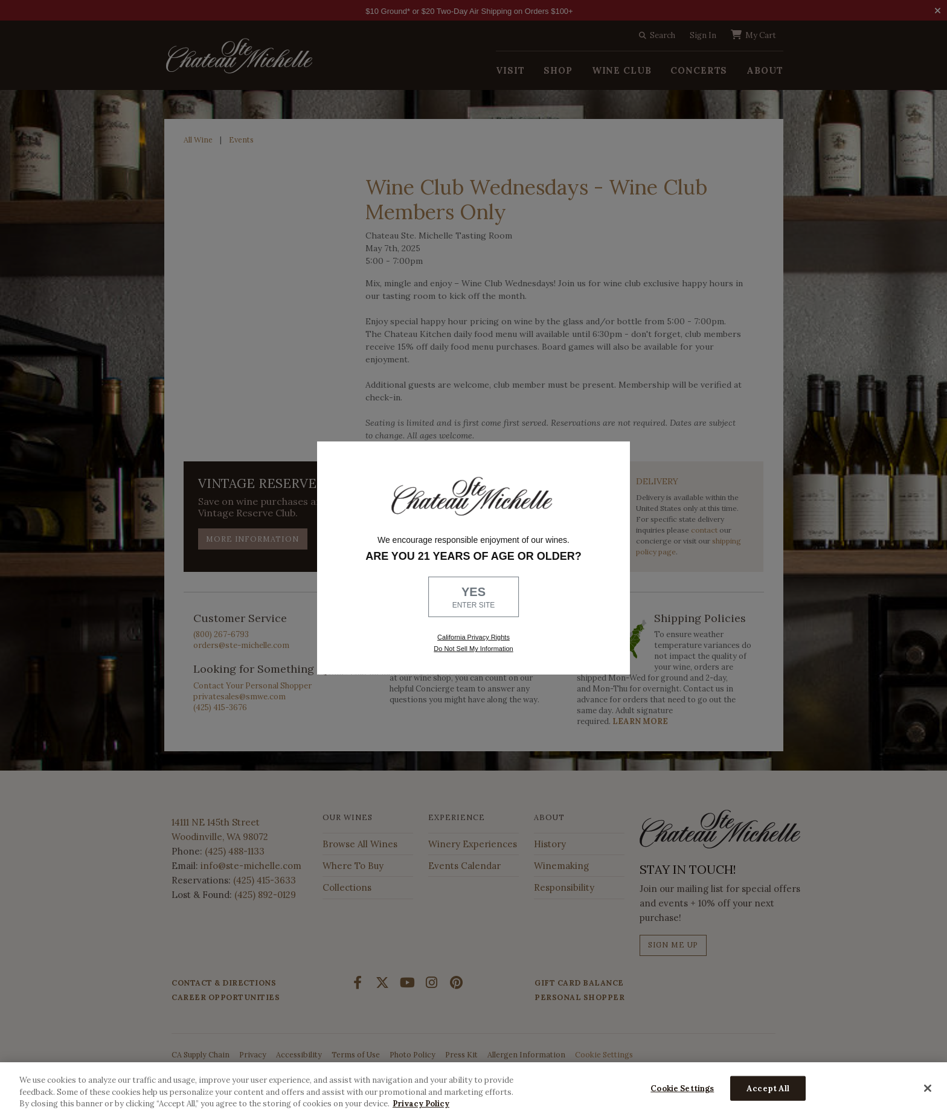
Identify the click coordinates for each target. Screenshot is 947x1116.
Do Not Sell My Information (473, 648)
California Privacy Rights (473, 637)
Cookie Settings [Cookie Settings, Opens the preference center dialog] (682, 1088)
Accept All (767, 1088)
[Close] (927, 1088)
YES (473, 598)
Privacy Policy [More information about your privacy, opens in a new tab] (421, 1103)
